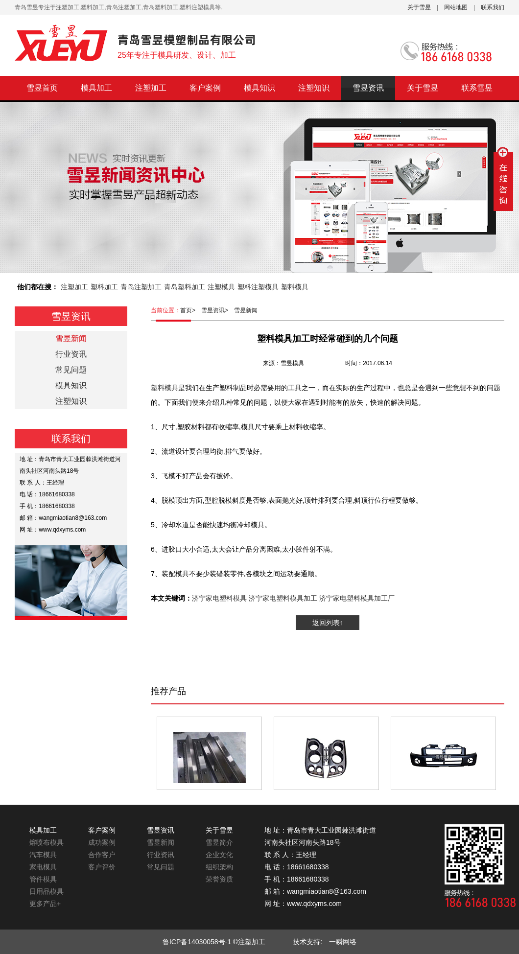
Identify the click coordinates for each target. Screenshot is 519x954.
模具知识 (259, 88)
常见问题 (71, 370)
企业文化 (219, 855)
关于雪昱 (419, 7)
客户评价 (102, 867)
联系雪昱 (477, 88)
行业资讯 (71, 354)
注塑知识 (314, 88)
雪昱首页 (42, 88)
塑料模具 (294, 287)
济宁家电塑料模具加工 (283, 598)
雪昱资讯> (217, 310)
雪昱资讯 (368, 88)
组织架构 (219, 867)
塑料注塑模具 (258, 287)
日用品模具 (46, 891)
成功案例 (102, 842)
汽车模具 (43, 855)
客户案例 (205, 88)
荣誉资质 (219, 879)
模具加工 (96, 88)
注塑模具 (221, 287)
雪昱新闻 (246, 310)
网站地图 (456, 7)
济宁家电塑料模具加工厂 (357, 598)
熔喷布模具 (46, 842)
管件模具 (43, 879)
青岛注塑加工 (141, 287)
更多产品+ (45, 903)
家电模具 (43, 867)
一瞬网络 (339, 942)
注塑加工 (150, 88)
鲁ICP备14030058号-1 (197, 942)
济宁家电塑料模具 (219, 598)
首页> (190, 310)
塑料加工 (104, 287)
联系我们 (492, 7)
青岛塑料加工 (184, 287)
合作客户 (102, 855)
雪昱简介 (219, 842)
